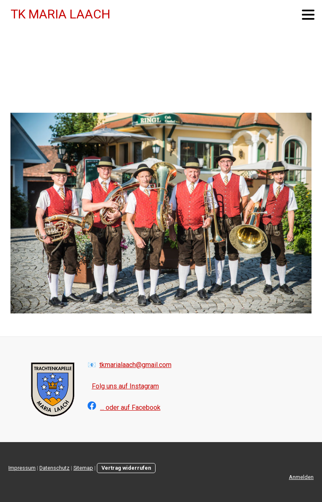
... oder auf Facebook (130, 407)
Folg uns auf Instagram (125, 386)
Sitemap (83, 468)
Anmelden (301, 477)
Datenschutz (54, 468)
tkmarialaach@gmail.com (135, 365)
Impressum (22, 468)
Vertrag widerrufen (126, 468)
